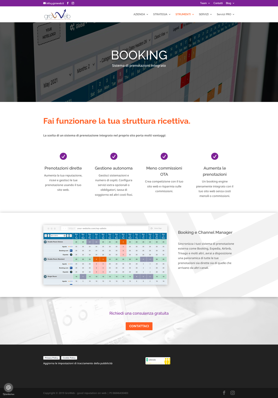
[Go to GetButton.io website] (8, 394)
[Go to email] (8, 387)
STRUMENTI (183, 14)
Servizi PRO (224, 14)
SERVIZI (204, 14)
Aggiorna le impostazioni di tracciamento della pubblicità (77, 363)
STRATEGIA (160, 14)
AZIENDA (139, 14)
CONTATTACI (139, 326)
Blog (228, 3)
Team (203, 3)
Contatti (218, 3)
